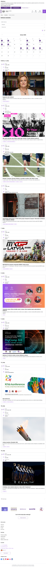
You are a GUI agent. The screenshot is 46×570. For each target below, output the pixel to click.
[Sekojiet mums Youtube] (8, 559)
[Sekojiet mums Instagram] (5, 559)
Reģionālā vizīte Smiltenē (8, 97)
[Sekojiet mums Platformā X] (3, 559)
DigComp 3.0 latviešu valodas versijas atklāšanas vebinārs (15, 355)
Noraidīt (5, 7)
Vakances (2, 524)
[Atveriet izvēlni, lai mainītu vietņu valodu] (36, 11)
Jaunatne (17, 181)
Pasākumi (4, 141)
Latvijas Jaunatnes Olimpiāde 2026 (10, 442)
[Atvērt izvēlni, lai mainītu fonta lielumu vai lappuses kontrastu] (40, 11)
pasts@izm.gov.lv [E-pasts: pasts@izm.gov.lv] (5, 546)
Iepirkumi (2, 526)
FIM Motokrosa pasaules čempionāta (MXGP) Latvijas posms (16, 264)
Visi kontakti (6, 553)
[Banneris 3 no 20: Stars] (23, 509)
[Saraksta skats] (44, 30)
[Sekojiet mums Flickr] (10, 559)
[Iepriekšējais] (2, 509)
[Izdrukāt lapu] (23, 499)
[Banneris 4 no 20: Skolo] (32, 509)
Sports (21, 181)
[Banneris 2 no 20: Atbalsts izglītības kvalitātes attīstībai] (14, 509)
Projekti (2, 527)
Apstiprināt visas (16, 7)
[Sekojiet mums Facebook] (1, 559)
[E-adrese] (3, 550)
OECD (15, 224)
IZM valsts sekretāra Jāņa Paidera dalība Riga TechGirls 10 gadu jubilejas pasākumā (21, 138)
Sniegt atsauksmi (23, 517)
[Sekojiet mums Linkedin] (12, 559)
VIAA (4, 314)
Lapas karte (3, 538)
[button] (4, 41)
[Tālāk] (43, 509)
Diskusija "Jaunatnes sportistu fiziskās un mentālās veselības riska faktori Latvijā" (20, 178)
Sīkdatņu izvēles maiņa (4, 539)
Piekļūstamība (3, 536)
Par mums (2, 529)
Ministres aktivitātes (6, 101)
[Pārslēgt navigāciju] (44, 11)
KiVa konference (6, 398)
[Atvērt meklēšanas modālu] (32, 11)
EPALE (4, 358)
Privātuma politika (4, 534)
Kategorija (3, 24)
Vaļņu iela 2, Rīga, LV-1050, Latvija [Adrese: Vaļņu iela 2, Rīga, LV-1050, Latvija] (7, 548)
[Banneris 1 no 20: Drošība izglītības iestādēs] (4, 509)
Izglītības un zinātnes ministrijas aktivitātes (9, 181)
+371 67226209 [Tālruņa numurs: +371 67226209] (4, 545)
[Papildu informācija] (5, 550)
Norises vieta (4, 27)
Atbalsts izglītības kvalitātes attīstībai (8, 224)
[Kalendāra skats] (42, 30)
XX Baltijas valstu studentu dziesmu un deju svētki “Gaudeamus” (17, 487)
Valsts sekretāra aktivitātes (11, 141)
